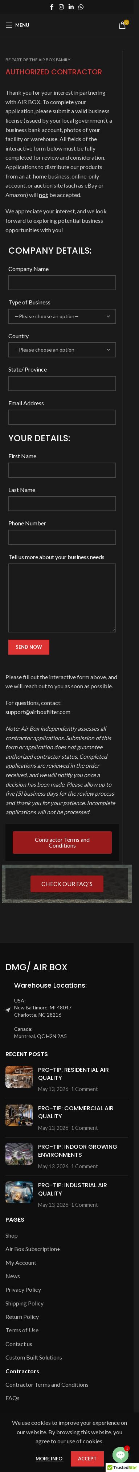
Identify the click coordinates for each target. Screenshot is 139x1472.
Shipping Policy (24, 1303)
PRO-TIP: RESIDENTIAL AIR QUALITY (73, 1074)
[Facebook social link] (52, 6)
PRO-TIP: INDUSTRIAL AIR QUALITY (72, 1189)
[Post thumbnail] (19, 1079)
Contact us (18, 1343)
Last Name (21, 489)
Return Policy (22, 1316)
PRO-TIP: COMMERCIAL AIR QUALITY (76, 1112)
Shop (11, 1235)
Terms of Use (21, 1330)
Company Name (28, 268)
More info (50, 1458)
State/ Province (27, 369)
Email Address (26, 402)
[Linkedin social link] (71, 6)
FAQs (12, 1397)
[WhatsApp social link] (81, 6)
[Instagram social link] (61, 6)
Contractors (22, 1371)
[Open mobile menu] (17, 25)
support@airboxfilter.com (37, 711)
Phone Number (27, 523)
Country (18, 335)
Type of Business (29, 302)
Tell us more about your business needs (56, 556)
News (12, 1275)
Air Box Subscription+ (33, 1248)
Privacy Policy (23, 1289)
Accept (87, 1458)
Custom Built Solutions (33, 1357)
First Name (22, 455)
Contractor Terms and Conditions (47, 1384)
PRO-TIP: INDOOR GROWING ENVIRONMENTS (77, 1151)
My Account (20, 1262)
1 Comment (84, 1089)
